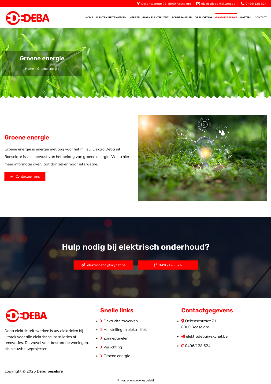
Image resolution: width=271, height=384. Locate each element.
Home (89, 17)
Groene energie (226, 17)
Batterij (246, 17)
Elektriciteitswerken (111, 17)
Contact (261, 17)
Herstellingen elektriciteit (149, 17)
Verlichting (203, 17)
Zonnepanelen (182, 17)
